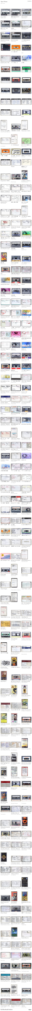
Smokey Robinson (4, 735)
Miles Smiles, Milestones (16, 814)
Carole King (24, 1007)
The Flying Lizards (25, 971)
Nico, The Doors (14, 654)
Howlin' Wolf (3, 1007)
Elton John (3, 789)
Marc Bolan (3, 971)
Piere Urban (13, 561)
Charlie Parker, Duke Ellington (17, 849)
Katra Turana (13, 575)
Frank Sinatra (13, 725)
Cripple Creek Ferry (4, 939)
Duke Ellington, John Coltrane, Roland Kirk (19, 682)
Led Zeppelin (3, 696)
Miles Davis (24, 814)
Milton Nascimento (4, 874)
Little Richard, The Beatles (16, 971)
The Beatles (3, 764)
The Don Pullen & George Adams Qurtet (9, 839)
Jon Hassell (3, 146)
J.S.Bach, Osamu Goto (15, 450)
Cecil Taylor (24, 839)
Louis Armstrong (14, 536)
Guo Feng (13, 640)
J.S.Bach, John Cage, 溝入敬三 (17, 192)
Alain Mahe (13, 525)
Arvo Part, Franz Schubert (27, 618)
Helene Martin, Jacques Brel (16, 589)
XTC (22, 903)
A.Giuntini (24, 629)
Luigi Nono (3, 461)
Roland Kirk (13, 828)
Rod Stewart (13, 982)
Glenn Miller (3, 725)
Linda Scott (24, 778)
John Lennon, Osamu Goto (16, 274)
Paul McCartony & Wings (26, 764)
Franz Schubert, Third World (16, 439)
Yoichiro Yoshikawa (4, 668)
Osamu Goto (3, 17)
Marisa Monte (24, 654)
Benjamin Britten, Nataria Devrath (7, 403)
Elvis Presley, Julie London (6, 750)
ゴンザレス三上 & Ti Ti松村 (6, 604)
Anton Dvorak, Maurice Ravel (6, 131)
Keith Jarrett (24, 960)
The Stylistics (24, 789)
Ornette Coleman (14, 371)
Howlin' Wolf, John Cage (5, 996)
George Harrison (14, 803)
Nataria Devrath (14, 493)
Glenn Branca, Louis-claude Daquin (8, 425)
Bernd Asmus (24, 849)
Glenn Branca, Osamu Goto (6, 217)
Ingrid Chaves (24, 547)
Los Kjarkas (13, 874)
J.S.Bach (2, 903)
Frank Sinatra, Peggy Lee (6, 710)
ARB (22, 52)
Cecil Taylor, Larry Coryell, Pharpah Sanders (19, 839)
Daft (1, 949)
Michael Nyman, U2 (25, 604)
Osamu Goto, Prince (15, 317)
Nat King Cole (3, 864)
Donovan (23, 156)
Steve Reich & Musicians (16, 618)
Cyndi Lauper (3, 803)
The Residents (14, 750)
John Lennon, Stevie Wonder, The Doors (19, 939)
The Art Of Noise (25, 889)
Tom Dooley (13, 735)
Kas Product (3, 575)
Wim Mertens (13, 156)
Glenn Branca (3, 203)
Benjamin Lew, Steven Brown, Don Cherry (9, 849)
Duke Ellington (24, 682)
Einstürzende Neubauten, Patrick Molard (9, 192)
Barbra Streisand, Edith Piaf (16, 949)
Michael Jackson (25, 181)
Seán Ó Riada (24, 735)
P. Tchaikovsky (14, 914)
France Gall (24, 924)
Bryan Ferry (3, 889)
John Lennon (13, 696)
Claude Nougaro (25, 575)
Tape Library (4, 1)
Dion (12, 924)
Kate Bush (3, 960)
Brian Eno (13, 393)
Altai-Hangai (13, 181)
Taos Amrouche (25, 561)
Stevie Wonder (24, 504)
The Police (24, 996)
